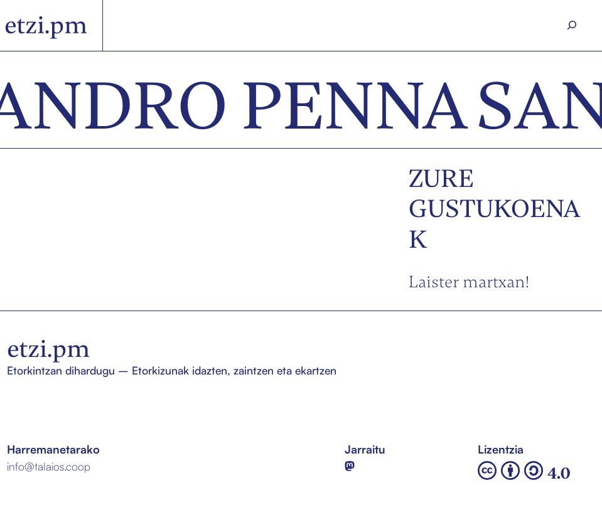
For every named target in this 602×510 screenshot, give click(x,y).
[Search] (571, 25)
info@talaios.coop (48, 466)
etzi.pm (45, 25)
